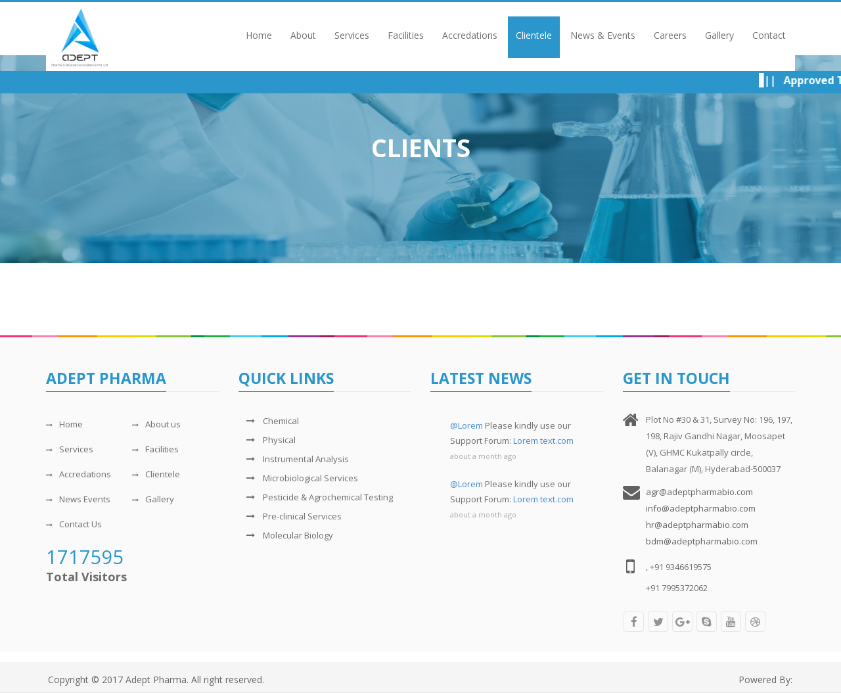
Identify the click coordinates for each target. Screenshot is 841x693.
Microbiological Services (298, 478)
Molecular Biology (286, 535)
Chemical (269, 421)
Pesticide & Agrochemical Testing (316, 497)
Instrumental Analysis (294, 459)
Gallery (719, 35)
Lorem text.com (543, 440)
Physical (267, 440)
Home (259, 35)
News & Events (602, 35)
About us (156, 424)
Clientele (534, 35)
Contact (769, 35)
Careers (670, 35)
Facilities (406, 35)
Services (351, 35)
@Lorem (466, 425)
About (303, 35)
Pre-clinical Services (290, 516)
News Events (78, 499)
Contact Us (74, 524)
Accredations (469, 35)
